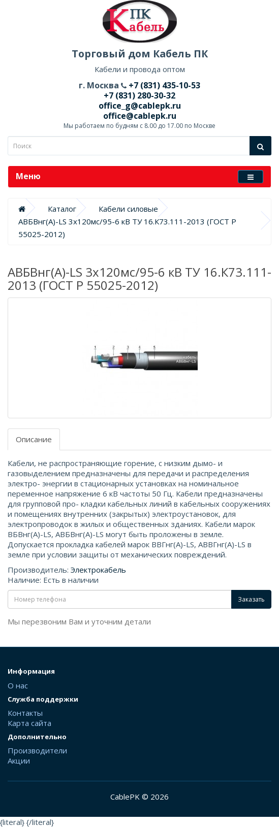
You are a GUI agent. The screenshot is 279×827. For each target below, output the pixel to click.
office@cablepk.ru (139, 115)
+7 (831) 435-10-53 (163, 85)
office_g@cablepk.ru (140, 105)
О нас (18, 685)
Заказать (251, 599)
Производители (37, 750)
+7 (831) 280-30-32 (139, 95)
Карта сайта (29, 723)
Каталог (62, 209)
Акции (19, 760)
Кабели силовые (128, 209)
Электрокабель (98, 570)
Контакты (25, 713)
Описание (34, 439)
